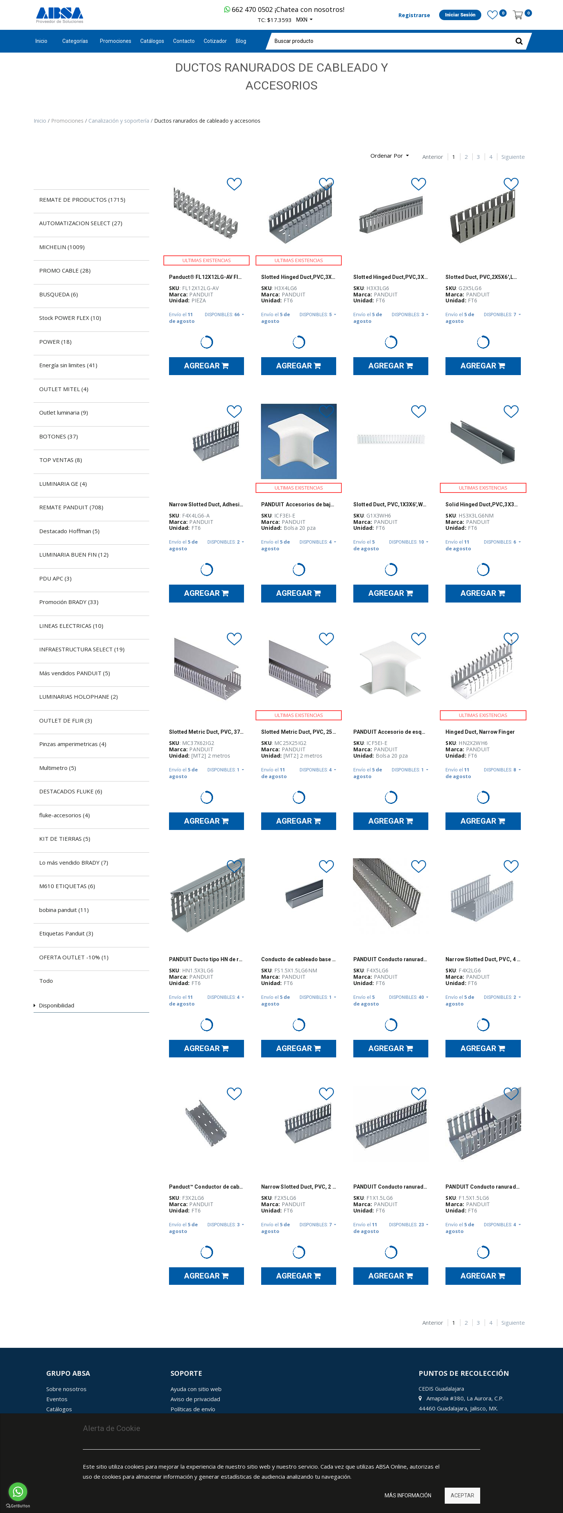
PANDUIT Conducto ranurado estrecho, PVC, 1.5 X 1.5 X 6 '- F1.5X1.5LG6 (482, 1187)
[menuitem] (116, 41)
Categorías (75, 41)
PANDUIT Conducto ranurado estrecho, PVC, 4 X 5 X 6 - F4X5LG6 (390, 959)
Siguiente (513, 156)
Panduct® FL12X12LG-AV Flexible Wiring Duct (206, 277)
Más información (408, 1495)
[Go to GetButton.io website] (18, 1506)
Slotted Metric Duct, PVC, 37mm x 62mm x (206, 732)
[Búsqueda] (39, 153)
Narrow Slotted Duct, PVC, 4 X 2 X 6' (482, 959)
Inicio (41, 41)
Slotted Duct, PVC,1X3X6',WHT (390, 504)
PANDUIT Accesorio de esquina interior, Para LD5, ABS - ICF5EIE (390, 732)
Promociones (68, 120)
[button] (390, 156)
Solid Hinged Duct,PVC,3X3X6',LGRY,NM (482, 504)
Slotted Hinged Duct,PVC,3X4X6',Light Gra (298, 277)
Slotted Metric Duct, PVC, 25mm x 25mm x (298, 732)
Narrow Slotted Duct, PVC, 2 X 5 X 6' (298, 1187)
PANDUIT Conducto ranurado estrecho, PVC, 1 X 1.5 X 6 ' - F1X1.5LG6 (390, 1187)
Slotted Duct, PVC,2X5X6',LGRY (482, 277)
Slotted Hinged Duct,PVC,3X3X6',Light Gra (390, 277)
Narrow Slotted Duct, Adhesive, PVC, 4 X (206, 504)
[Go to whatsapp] (18, 1491)
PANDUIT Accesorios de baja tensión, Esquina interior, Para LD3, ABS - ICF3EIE (298, 504)
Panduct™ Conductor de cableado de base (206, 1187)
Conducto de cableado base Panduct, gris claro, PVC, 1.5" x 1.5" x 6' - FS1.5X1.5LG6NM (298, 959)
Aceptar (462, 1495)
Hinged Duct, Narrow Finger (479, 732)
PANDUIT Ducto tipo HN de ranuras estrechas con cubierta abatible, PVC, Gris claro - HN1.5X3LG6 (206, 959)
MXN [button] (302, 20)
